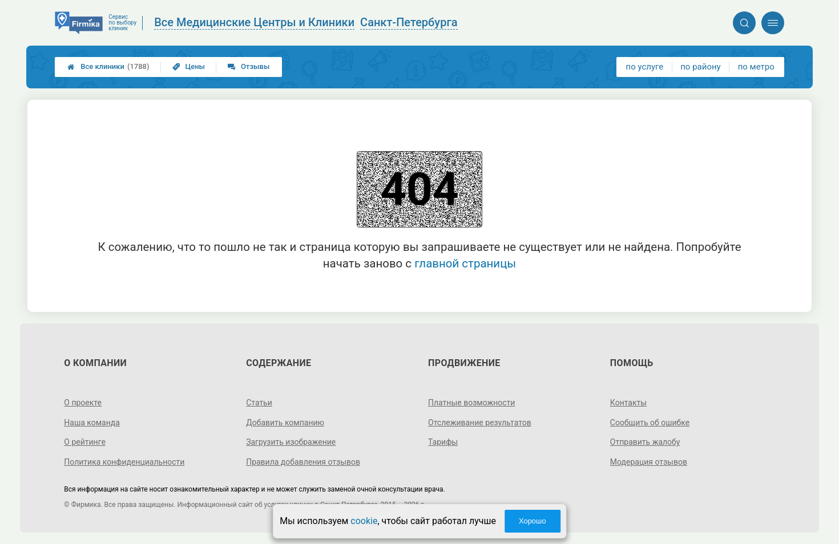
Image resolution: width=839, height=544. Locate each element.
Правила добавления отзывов (303, 461)
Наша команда (92, 422)
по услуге (645, 67)
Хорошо (532, 521)
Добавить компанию (285, 422)
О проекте (83, 402)
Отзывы (248, 66)
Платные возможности (471, 402)
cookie (363, 520)
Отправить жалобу (645, 441)
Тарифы (443, 441)
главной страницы (465, 263)
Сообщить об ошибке (649, 422)
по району (700, 67)
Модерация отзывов (648, 461)
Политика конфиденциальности (124, 461)
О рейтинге (85, 441)
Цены (188, 66)
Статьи (259, 402)
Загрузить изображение (291, 441)
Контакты (628, 402)
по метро (756, 67)
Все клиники (108, 67)
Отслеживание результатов (479, 422)
